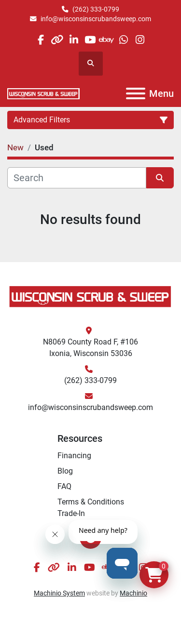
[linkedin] (74, 40)
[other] (57, 40)
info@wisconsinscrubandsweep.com (96, 19)
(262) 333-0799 (95, 9)
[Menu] (135, 93)
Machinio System (59, 593)
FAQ (64, 486)
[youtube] (90, 40)
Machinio (133, 593)
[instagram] (140, 40)
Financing (74, 455)
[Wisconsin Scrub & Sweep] (90, 296)
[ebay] (107, 40)
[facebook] (40, 40)
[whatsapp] (123, 40)
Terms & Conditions (90, 501)
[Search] (76, 177)
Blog (65, 471)
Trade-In (71, 513)
